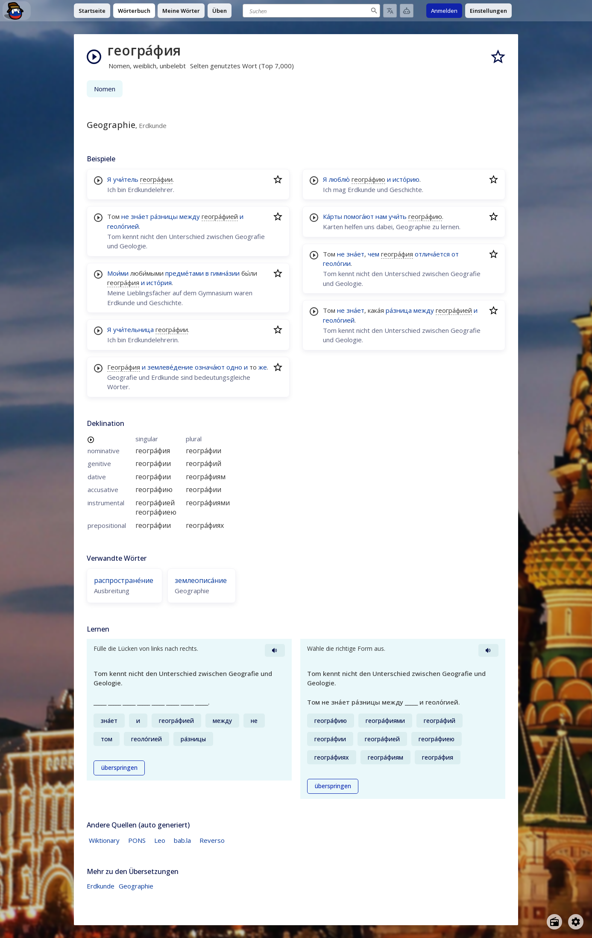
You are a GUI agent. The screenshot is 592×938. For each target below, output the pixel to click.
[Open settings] (575, 921)
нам (381, 216)
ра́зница (399, 310)
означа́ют (210, 367)
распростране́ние (123, 580)
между (189, 216)
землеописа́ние (201, 580)
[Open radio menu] (554, 921)
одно (234, 367)
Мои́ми (118, 273)
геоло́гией (123, 226)
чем (373, 254)
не (125, 216)
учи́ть (398, 216)
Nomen (104, 88)
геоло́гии (337, 263)
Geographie (136, 886)
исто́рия (159, 282)
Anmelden (444, 11)
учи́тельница (133, 329)
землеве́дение (170, 367)
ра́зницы (164, 216)
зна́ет (140, 216)
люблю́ (339, 179)
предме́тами (184, 273)
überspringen (119, 768)
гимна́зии (225, 273)
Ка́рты (332, 216)
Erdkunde (100, 886)
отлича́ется (432, 254)
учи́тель (125, 179)
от (455, 254)
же (262, 367)
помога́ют (359, 216)
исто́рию (406, 179)
